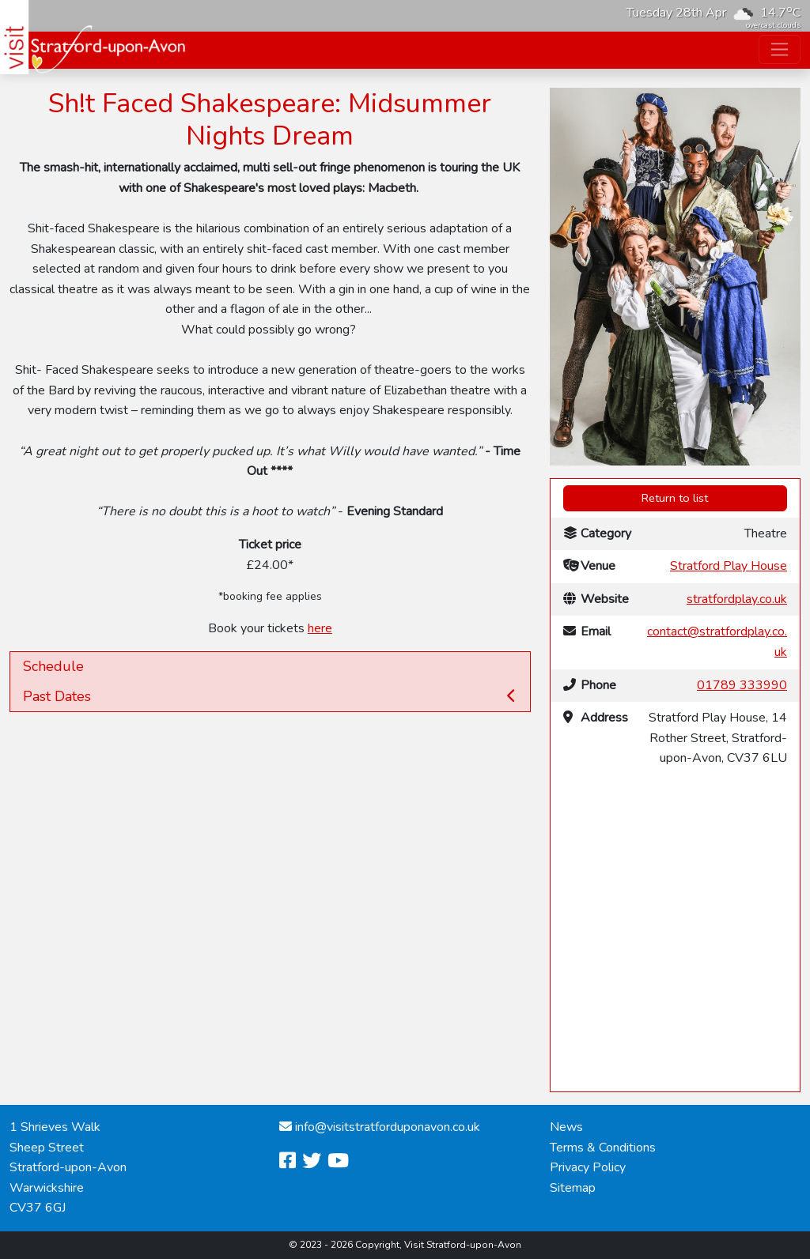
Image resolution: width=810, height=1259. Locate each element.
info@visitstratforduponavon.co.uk (387, 1127)
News (566, 1127)
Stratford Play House (728, 566)
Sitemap (573, 1188)
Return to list (675, 498)
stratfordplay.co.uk (737, 599)
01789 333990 (742, 685)
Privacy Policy (588, 1167)
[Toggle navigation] (780, 49)
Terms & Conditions (603, 1147)
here (320, 628)
